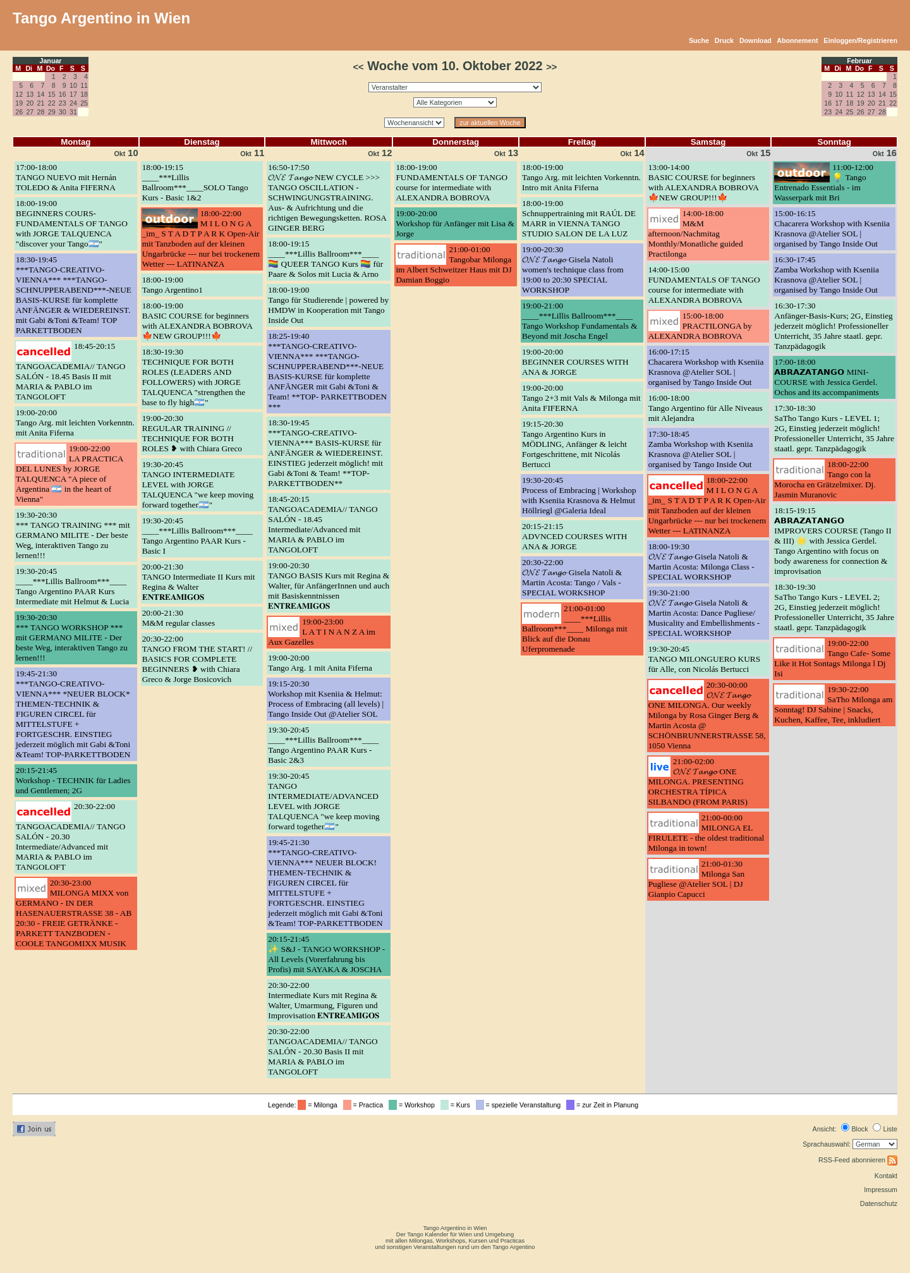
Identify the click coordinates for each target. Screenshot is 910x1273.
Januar (51, 60)
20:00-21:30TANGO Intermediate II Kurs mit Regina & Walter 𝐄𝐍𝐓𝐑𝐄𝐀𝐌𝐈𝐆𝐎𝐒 (198, 582)
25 (84, 103)
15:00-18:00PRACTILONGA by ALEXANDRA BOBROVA (700, 326)
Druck (724, 40)
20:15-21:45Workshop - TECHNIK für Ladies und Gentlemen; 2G (73, 780)
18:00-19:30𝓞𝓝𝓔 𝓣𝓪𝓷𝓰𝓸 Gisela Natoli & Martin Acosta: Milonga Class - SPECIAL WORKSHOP (701, 562)
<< (358, 67)
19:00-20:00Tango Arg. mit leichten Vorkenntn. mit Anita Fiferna (75, 422)
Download (755, 40)
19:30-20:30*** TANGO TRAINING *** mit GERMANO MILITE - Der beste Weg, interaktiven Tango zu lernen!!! (73, 535)
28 (41, 112)
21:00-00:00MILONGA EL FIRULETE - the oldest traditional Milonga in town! (706, 833)
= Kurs (457, 1105)
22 (52, 103)
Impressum (880, 1189)
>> (551, 67)
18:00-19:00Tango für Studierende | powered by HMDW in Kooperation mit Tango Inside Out (328, 305)
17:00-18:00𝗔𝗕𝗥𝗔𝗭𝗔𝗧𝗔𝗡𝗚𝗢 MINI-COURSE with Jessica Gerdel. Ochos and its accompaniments (826, 377)
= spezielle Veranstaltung (520, 1105)
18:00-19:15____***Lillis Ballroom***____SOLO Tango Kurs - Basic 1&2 (195, 182)
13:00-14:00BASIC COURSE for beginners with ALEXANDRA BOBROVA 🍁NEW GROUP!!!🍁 (703, 182)
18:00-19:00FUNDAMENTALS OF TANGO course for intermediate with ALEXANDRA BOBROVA (451, 182)
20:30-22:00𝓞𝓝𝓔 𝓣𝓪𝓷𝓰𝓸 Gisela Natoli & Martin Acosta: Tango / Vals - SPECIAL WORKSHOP (572, 577)
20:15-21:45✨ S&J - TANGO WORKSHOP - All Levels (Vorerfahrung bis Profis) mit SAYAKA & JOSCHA (326, 954)
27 (29, 112)
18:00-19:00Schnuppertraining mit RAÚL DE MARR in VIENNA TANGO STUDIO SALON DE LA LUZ (579, 218)
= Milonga (319, 1105)
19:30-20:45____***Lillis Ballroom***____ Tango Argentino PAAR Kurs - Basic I (197, 536)
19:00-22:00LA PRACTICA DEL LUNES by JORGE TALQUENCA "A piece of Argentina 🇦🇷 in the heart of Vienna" (69, 474)
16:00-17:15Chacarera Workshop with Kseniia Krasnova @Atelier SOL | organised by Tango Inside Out (706, 367)
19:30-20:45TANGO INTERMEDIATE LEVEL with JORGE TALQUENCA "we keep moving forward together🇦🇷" (198, 484)
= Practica (365, 1105)
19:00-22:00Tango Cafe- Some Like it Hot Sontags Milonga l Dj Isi (832, 658)
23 (62, 103)
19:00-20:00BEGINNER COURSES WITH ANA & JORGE (575, 362)
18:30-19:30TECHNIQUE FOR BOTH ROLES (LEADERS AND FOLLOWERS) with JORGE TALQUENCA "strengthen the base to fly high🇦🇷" (194, 377)
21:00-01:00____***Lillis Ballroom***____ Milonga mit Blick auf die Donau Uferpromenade (575, 629)
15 (52, 94)
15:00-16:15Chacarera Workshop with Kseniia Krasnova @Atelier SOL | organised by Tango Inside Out (832, 228)
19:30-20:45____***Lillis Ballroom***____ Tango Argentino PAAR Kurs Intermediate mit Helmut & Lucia (72, 586)
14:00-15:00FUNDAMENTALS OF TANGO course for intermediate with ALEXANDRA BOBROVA (704, 285)
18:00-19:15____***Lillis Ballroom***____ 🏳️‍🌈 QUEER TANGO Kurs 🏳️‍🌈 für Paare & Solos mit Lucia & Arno (325, 259)
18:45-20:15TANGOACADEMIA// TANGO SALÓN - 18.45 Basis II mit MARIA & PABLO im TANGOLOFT (70, 371)
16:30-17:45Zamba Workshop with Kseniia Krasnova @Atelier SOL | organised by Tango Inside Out (826, 275)
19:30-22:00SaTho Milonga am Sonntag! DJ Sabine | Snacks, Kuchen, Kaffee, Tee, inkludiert (833, 704)
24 (73, 103)
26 (19, 112)
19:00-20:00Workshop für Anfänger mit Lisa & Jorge (455, 223)
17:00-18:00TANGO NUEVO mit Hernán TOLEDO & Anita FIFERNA (66, 177)
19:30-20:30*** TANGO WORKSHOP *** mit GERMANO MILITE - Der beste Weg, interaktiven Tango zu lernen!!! (72, 637)
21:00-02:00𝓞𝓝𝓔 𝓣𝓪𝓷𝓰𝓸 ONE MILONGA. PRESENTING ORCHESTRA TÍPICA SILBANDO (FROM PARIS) (698, 782)
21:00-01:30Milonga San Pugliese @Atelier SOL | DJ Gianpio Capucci (696, 879)
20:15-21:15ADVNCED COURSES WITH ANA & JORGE (574, 536)
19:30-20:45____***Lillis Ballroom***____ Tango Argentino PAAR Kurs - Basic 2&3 (323, 745)
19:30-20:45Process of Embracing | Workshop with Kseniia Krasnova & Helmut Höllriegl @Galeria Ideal (579, 495)
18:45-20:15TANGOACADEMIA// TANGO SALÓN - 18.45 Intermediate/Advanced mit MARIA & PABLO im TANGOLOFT (322, 524)
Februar (859, 60)
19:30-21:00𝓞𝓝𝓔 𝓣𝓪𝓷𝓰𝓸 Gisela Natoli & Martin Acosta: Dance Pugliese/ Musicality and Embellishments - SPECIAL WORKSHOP (704, 613)
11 (84, 85)
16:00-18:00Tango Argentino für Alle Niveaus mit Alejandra (705, 408)
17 (73, 94)
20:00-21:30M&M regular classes (178, 618)
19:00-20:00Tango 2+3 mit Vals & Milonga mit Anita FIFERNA (581, 398)
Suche (699, 40)
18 (84, 94)
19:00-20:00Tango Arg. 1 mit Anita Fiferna (320, 663)
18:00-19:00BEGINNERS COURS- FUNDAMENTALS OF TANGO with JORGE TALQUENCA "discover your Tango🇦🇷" (72, 223)
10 (73, 85)
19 (19, 103)
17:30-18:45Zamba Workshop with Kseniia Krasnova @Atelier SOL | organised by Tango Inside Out (700, 449)
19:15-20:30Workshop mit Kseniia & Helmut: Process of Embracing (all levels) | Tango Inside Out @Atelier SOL (326, 699)
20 (29, 103)
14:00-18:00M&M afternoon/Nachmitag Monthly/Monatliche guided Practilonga (695, 234)
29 (52, 112)
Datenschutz (878, 1203)
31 (73, 112)
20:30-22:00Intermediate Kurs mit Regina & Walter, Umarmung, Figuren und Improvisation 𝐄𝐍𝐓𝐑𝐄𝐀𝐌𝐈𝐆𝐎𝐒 (323, 1000)
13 (29, 94)
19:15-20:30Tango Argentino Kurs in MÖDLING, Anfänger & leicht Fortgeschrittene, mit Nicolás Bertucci (574, 444)
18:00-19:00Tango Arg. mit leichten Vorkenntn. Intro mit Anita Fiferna (581, 177)
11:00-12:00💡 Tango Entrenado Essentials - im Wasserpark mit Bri (823, 182)
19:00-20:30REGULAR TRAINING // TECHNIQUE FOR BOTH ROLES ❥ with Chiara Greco (192, 433)
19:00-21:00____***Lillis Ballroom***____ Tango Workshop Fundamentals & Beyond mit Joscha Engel (579, 321)
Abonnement (797, 40)
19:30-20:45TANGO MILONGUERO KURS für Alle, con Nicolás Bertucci (704, 659)
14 (41, 94)
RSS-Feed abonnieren (857, 1160)
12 (19, 94)
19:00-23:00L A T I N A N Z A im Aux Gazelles (321, 632)
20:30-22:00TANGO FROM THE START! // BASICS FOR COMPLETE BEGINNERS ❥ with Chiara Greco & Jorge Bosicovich (197, 659)
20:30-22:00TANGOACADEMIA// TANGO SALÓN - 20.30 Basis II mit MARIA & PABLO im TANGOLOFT (322, 1051)
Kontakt (886, 1175)
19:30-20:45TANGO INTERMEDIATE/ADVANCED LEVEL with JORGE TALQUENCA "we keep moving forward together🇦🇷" (324, 801)
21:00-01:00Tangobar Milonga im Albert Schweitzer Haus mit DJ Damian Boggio (453, 264)
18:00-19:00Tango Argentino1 (172, 285)
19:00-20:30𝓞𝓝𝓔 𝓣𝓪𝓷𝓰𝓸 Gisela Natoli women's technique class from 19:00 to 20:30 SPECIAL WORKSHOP (572, 270)
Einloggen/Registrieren (860, 40)
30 (62, 112)
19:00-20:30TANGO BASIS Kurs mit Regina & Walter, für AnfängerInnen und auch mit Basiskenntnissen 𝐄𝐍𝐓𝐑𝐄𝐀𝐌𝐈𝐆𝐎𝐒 (328, 586)
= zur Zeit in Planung (604, 1105)
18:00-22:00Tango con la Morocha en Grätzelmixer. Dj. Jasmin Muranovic (824, 479)
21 (41, 103)
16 (62, 94)
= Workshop (414, 1105)
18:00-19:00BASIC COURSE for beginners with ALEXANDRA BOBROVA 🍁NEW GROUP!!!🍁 (197, 321)
